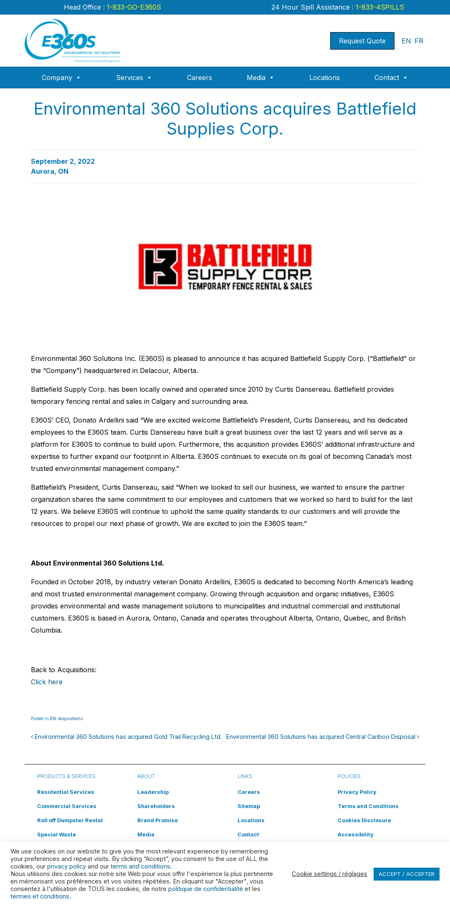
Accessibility (356, 834)
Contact (391, 77)
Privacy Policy (357, 792)
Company (61, 77)
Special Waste (56, 834)
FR (419, 41)
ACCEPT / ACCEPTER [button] (407, 874)
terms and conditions (140, 866)
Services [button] (134, 77)
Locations (324, 77)
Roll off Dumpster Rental (70, 820)
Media (261, 77)
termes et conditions (39, 896)
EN (406, 41)
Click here (47, 682)
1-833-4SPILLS (379, 7)
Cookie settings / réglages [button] (329, 874)
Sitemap (249, 806)
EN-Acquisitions (66, 718)
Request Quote (362, 41)
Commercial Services (66, 806)
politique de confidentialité (205, 889)
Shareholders (156, 806)
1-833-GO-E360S (133, 7)
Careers (199, 77)
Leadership (153, 792)
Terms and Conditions (368, 806)
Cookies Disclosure (364, 820)
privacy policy (66, 866)
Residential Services (65, 792)
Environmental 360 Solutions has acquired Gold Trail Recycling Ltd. (126, 736)
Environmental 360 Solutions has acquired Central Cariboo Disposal (322, 736)
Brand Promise (157, 820)
